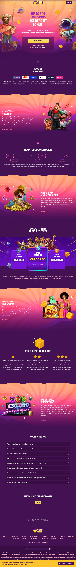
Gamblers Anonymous (67, 559)
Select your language (31, 548)
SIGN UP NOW (38, 40)
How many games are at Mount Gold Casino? (21, 473)
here (58, 54)
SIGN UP (38, 502)
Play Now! (44, 211)
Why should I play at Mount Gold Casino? (20, 444)
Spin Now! (38, 281)
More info (24, 564)
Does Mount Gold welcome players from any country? (24, 468)
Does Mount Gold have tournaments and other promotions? (26, 478)
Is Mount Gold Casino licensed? (17, 482)
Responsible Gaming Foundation (46, 559)
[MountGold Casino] (38, 2)
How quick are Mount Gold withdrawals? (20, 449)
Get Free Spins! (7, 129)
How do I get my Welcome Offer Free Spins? (21, 458)
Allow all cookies (65, 563)
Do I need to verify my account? (17, 454)
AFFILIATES (70, 536)
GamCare (58, 559)
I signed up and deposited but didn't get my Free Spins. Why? (27, 463)
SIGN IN (69, 2)
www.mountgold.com (14, 552)
